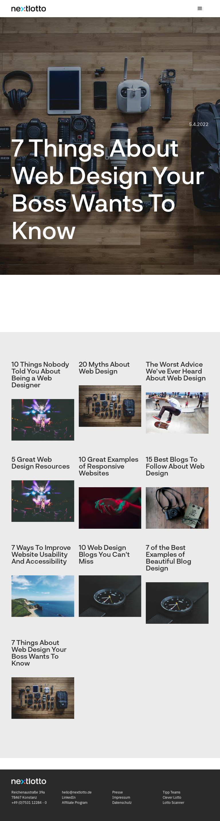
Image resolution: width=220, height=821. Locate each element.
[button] (200, 8)
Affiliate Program (74, 802)
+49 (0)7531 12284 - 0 (29, 802)
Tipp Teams (171, 792)
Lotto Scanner (173, 802)
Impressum (121, 797)
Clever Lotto (172, 797)
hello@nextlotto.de (77, 792)
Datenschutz (122, 802)
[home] (28, 8)
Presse (117, 792)
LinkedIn (69, 797)
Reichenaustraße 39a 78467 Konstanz (28, 795)
